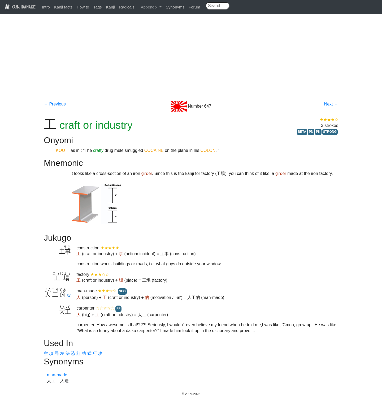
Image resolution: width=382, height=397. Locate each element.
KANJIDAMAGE (20, 7)
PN (311, 132)
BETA (302, 132)
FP (118, 308)
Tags (97, 7)
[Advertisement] (191, 61)
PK (318, 132)
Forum (194, 7)
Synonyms (175, 7)
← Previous (55, 104)
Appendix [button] (149, 7)
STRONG (330, 132)
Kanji (110, 7)
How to (83, 7)
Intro (46, 7)
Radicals (126, 7)
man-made (57, 375)
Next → (331, 104)
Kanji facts (63, 7)
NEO (122, 291)
